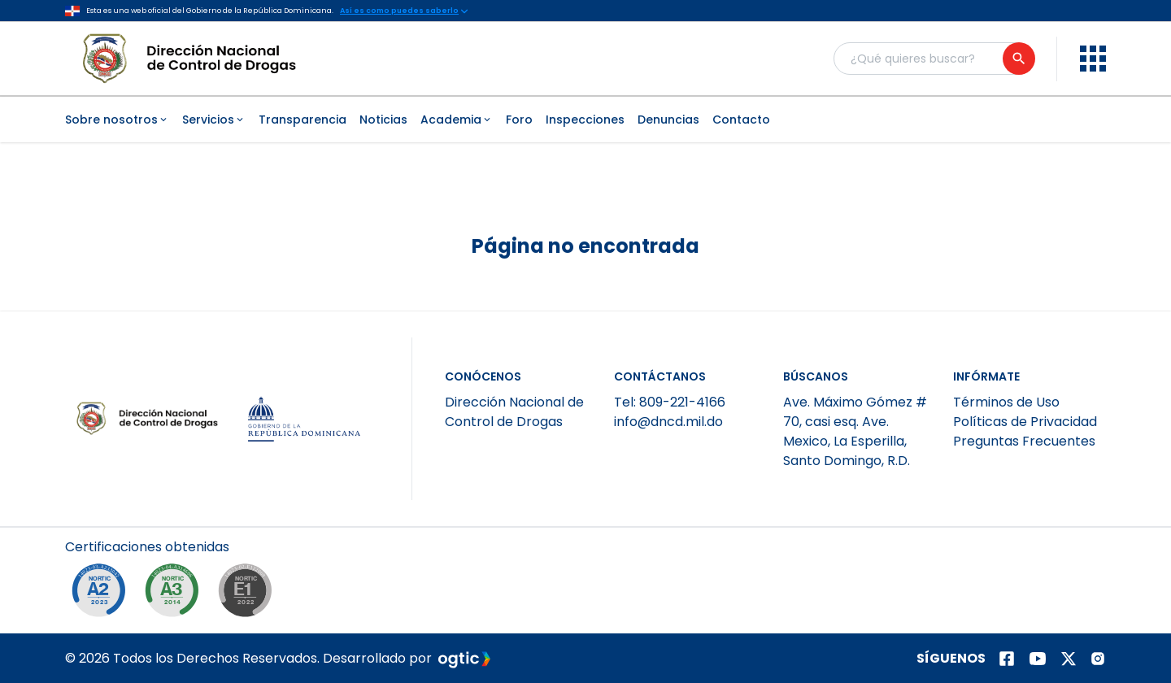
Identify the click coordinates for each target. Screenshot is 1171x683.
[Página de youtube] (1037, 658)
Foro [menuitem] (519, 119)
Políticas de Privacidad (1025, 421)
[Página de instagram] (1098, 658)
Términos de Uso (1006, 402)
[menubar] (585, 119)
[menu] (1093, 59)
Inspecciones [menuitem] (585, 119)
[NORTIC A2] (102, 594)
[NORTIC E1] (248, 594)
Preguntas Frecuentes (1024, 441)
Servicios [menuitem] (214, 119)
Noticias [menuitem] (383, 119)
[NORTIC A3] (175, 594)
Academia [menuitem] (456, 119)
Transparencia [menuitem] (302, 119)
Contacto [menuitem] (741, 119)
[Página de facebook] (1007, 658)
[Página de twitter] (1068, 658)
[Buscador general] (934, 58)
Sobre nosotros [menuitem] (117, 119)
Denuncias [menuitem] (668, 119)
